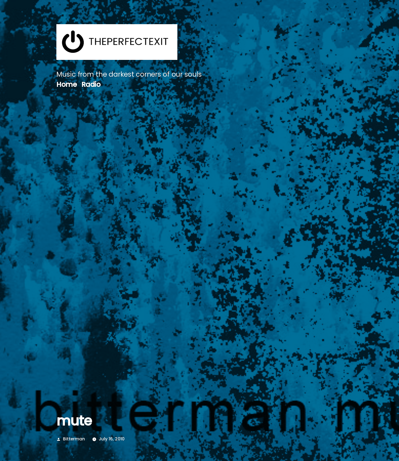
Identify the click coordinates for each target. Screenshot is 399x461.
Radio (91, 84)
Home (66, 84)
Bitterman (74, 439)
